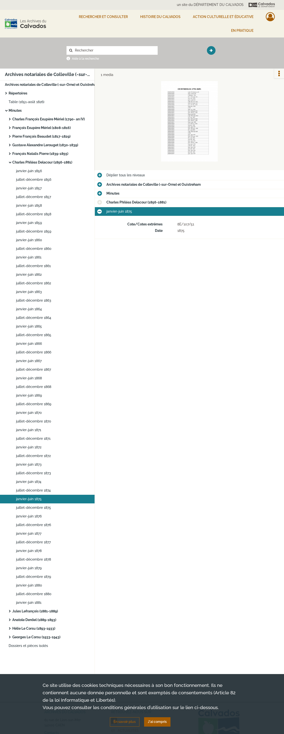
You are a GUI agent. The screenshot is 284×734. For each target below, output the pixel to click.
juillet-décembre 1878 (33, 559)
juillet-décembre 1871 (33, 438)
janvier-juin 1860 (29, 240)
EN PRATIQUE (242, 31)
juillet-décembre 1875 (33, 508)
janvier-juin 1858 (29, 205)
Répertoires (18, 93)
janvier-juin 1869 (29, 395)
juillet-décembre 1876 (33, 525)
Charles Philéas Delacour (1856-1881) (42, 162)
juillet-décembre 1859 (33, 231)
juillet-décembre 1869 (33, 404)
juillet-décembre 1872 (33, 456)
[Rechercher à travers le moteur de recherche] (114, 50)
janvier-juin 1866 (29, 344)
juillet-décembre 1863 (33, 300)
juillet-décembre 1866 (33, 352)
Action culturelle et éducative (223, 17)
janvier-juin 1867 (29, 361)
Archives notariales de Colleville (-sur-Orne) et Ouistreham (52, 85)
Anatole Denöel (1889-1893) (34, 620)
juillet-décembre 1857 (33, 197)
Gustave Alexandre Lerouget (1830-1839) (45, 145)
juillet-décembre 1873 (33, 473)
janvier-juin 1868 (29, 378)
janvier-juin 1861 (28, 257)
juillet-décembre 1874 (33, 490)
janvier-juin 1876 (29, 516)
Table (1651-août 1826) (26, 102)
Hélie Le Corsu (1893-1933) (33, 628)
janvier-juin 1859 (29, 223)
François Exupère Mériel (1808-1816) (41, 128)
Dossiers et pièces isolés (28, 646)
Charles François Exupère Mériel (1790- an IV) (48, 119)
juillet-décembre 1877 (33, 542)
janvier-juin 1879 (29, 568)
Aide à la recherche (85, 58)
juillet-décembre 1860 (33, 249)
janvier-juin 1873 (29, 464)
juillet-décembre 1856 (33, 180)
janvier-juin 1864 (29, 309)
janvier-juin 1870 (29, 413)
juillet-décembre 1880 (33, 594)
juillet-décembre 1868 (33, 387)
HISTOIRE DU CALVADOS (160, 17)
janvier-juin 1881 (28, 603)
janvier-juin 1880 (29, 585)
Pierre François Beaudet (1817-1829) (41, 136)
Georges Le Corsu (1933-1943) (36, 637)
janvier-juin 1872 (28, 447)
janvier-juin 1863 (29, 292)
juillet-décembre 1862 (33, 283)
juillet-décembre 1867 (33, 369)
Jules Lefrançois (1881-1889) (35, 611)
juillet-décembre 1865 (33, 335)
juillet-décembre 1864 (33, 318)
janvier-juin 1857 (29, 188)
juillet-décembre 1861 (33, 266)
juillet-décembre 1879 (33, 577)
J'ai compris (157, 722)
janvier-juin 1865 (29, 326)
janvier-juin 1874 (28, 482)
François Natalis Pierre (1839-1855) (40, 154)
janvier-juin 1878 (29, 551)
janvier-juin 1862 (29, 274)
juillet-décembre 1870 (33, 421)
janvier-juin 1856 (29, 171)
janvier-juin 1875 (29, 499)
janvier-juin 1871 (28, 430)
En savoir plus (125, 722)
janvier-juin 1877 (28, 533)
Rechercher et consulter (103, 17)
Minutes (15, 110)
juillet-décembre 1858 (33, 214)
